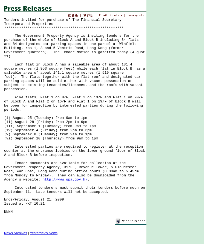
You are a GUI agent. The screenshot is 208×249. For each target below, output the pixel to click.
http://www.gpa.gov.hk (64, 180)
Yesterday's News (43, 233)
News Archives (15, 233)
